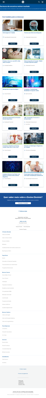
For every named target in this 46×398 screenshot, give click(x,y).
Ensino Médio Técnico (6, 275)
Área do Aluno (5, 342)
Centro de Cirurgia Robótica (7, 321)
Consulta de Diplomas (6, 348)
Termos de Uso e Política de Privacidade (23, 391)
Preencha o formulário (23, 203)
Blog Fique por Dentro (6, 250)
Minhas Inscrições (6, 352)
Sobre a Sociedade (6, 234)
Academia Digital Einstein (7, 307)
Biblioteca (4, 244)
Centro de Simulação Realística (8, 318)
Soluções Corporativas (7, 331)
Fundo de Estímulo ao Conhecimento (9, 264)
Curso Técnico (5, 278)
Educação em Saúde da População (9, 261)
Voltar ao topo (23, 211)
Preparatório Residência (7, 284)
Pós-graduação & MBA (6, 291)
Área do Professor (6, 345)
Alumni (3, 258)
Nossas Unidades (5, 241)
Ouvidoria (4, 362)
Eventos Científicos (6, 304)
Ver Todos (4, 335)
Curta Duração (5, 297)
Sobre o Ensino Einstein (7, 237)
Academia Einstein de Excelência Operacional (11, 247)
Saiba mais (12, 43)
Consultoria (4, 328)
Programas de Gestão (6, 301)
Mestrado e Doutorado (6, 294)
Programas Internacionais (7, 267)
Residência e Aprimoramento (8, 288)
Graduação (4, 281)
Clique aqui (21, 380)
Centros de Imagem (6, 314)
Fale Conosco (5, 359)
